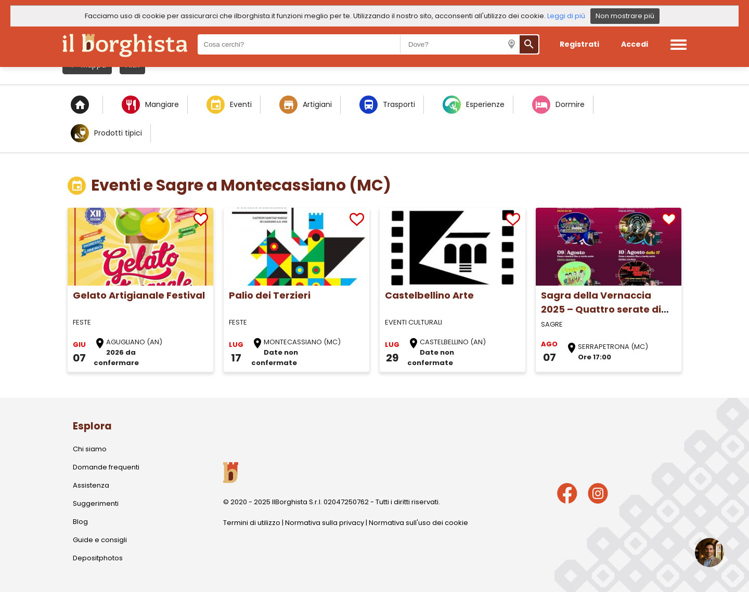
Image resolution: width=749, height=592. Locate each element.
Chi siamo (90, 449)
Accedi (634, 44)
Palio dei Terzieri (270, 295)
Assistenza (91, 485)
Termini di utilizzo (251, 523)
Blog (80, 522)
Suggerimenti (96, 503)
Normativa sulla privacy (324, 523)
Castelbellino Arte (429, 295)
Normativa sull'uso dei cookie (418, 523)
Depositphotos (98, 558)
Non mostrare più (625, 16)
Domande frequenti (106, 467)
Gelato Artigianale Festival (139, 295)
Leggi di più (566, 16)
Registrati (579, 44)
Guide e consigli (100, 540)
